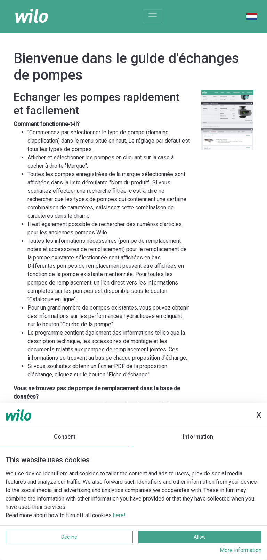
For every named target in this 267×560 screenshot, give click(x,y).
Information (198, 436)
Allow (200, 537)
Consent (64, 436)
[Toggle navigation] (152, 16)
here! (119, 515)
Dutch (251, 16)
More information (240, 550)
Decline (69, 537)
